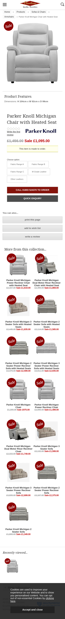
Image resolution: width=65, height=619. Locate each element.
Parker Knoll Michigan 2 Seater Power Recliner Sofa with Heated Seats (18, 366)
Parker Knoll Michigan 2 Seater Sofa (18, 530)
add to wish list (32, 228)
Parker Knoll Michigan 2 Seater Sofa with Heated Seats (46, 324)
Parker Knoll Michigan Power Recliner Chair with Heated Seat (18, 283)
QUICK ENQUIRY (32, 198)
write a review (32, 236)
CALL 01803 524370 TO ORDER (32, 190)
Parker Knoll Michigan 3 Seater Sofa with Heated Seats (18, 324)
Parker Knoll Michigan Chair (18, 406)
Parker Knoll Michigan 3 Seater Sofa (47, 447)
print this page (32, 219)
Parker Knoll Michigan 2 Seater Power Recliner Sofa (47, 490)
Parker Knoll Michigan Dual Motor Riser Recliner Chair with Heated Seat (47, 283)
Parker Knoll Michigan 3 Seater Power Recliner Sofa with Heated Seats (47, 366)
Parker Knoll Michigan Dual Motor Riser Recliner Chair (18, 449)
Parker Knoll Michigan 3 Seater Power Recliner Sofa (18, 490)
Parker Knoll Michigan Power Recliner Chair (46, 406)
